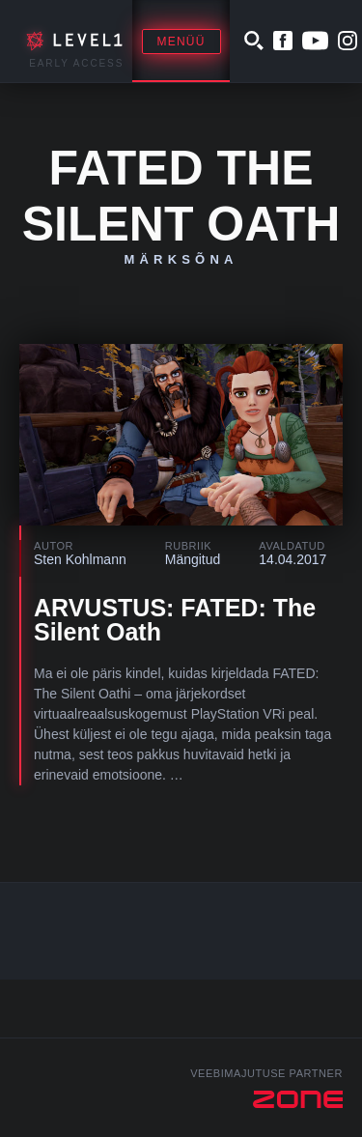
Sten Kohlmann (80, 559)
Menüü (181, 41)
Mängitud (193, 559)
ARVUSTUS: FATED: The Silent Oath (175, 619)
